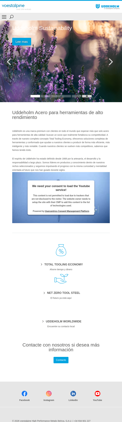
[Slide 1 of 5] (61, 61)
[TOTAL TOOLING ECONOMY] (61, 264)
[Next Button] (110, 61)
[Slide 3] (56, 96)
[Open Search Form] (11, 16)
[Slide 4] (66, 96)
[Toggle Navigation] (4, 16)
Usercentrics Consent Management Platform (67, 211)
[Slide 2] (45, 96)
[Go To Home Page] (16, 7)
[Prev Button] (12, 61)
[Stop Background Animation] (87, 96)
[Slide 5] (76, 96)
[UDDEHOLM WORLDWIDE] (61, 321)
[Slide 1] (35, 96)
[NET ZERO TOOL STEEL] (61, 292)
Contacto (61, 360)
